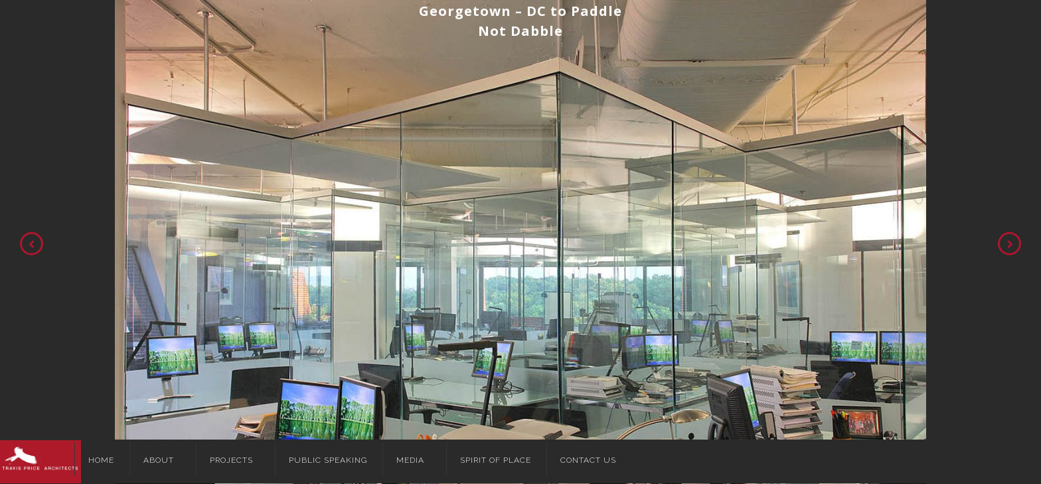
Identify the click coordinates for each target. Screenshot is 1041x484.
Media (410, 460)
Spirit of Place (495, 460)
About (158, 460)
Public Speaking (328, 460)
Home (101, 460)
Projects (231, 460)
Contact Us (588, 460)
